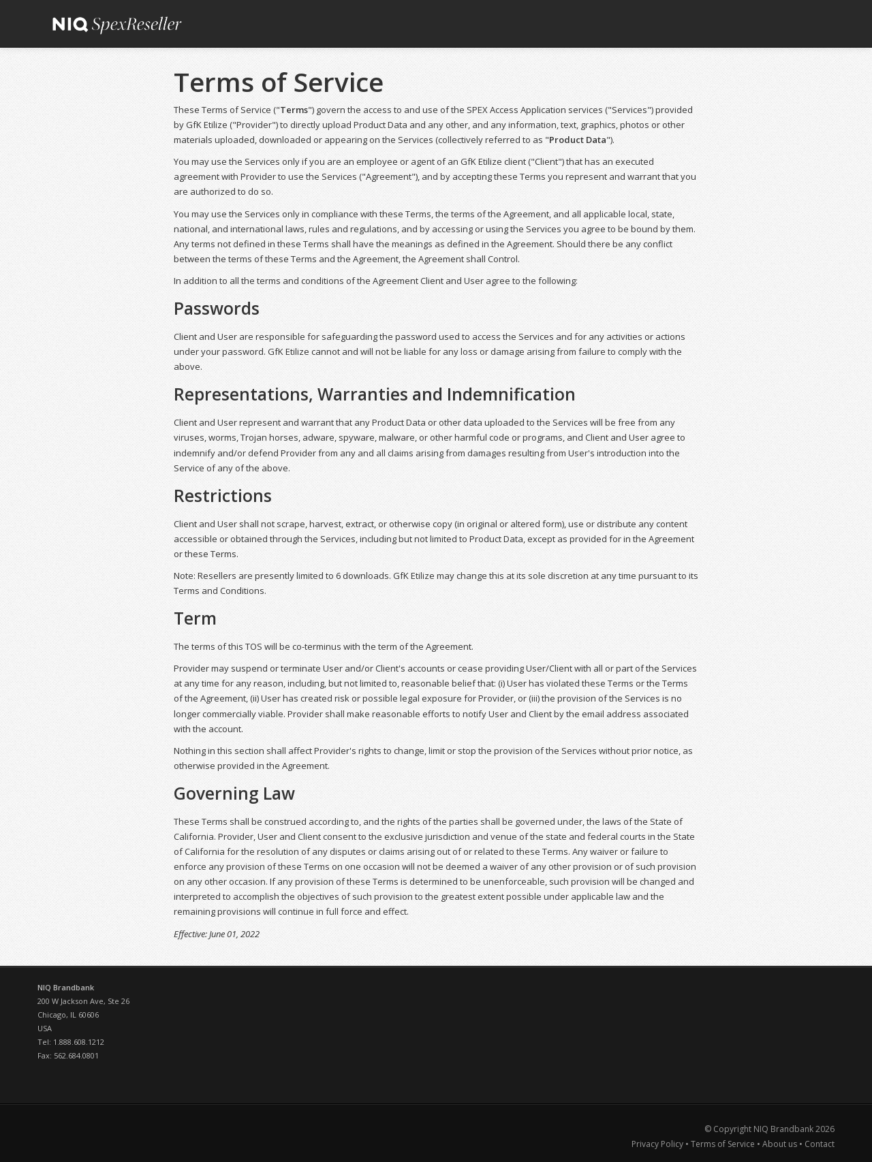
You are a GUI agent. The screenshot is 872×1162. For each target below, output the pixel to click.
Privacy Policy (658, 1144)
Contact (820, 1144)
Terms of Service (723, 1144)
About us (779, 1144)
